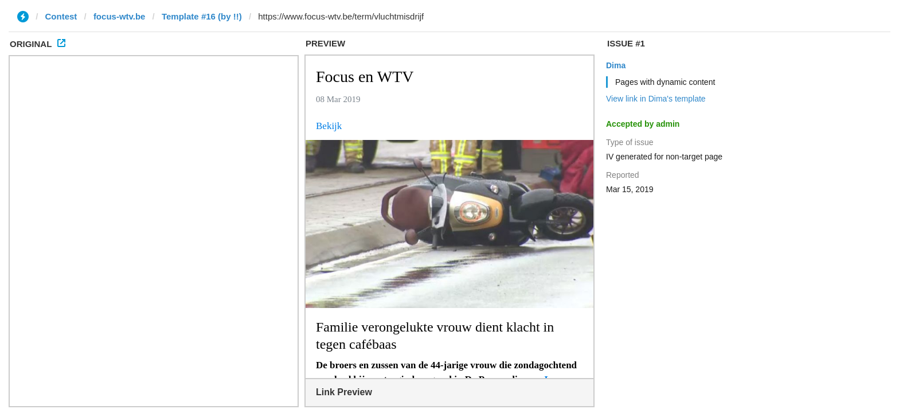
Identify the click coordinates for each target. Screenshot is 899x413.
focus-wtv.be (119, 16)
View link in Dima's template (656, 98)
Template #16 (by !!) (202, 16)
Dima (616, 65)
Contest (61, 16)
